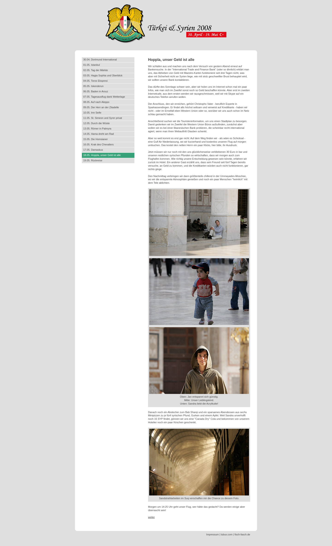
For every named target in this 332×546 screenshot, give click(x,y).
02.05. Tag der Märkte (95, 70)
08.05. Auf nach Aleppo (96, 102)
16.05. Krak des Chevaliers (98, 144)
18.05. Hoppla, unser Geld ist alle (102, 155)
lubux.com (226, 534)
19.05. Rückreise (92, 160)
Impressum (212, 534)
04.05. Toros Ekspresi (95, 80)
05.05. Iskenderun (93, 86)
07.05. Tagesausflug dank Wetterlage (104, 96)
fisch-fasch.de (242, 534)
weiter (151, 517)
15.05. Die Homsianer (95, 139)
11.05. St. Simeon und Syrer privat (102, 118)
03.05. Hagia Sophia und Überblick (102, 75)
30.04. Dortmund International (100, 59)
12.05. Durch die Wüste (96, 123)
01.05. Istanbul (91, 64)
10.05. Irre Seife (92, 112)
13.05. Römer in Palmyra (97, 128)
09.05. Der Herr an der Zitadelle (101, 107)
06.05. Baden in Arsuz (95, 91)
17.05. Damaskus (93, 149)
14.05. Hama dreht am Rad (98, 133)
